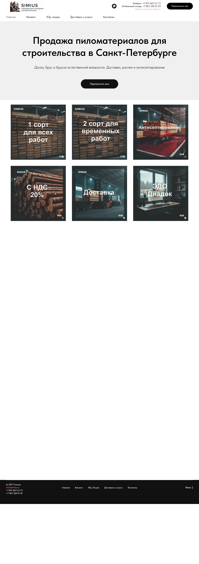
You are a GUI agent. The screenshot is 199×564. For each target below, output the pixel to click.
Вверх (189, 487)
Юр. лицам (53, 17)
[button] (180, 6)
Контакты (108, 17)
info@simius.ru (12, 487)
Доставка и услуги (81, 17)
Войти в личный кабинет (148, 9)
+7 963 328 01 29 (152, 6)
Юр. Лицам (93, 487)
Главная (11, 17)
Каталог (31, 17)
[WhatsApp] (114, 6)
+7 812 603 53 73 (152, 3)
